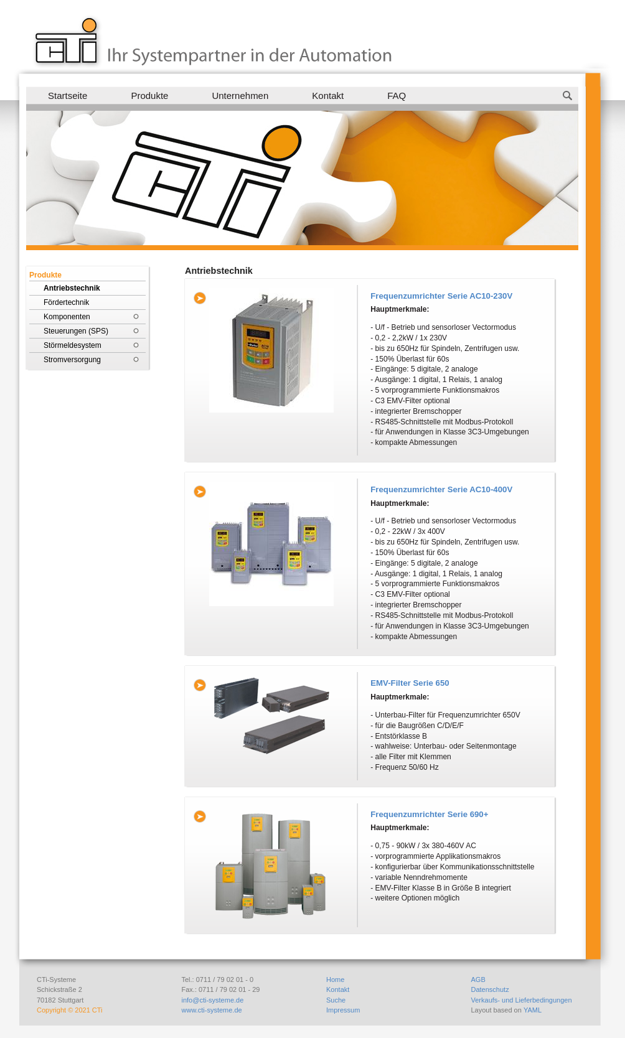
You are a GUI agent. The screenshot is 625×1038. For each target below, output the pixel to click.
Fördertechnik (66, 302)
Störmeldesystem (72, 345)
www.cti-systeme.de (212, 1010)
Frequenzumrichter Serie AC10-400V (441, 489)
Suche (335, 1000)
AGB (478, 979)
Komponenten (67, 316)
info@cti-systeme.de (213, 1000)
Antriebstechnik (72, 288)
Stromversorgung (72, 359)
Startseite (67, 95)
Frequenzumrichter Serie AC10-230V (441, 296)
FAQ (396, 95)
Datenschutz (490, 989)
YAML (533, 1010)
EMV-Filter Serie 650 (409, 683)
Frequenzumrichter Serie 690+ (429, 814)
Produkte (149, 95)
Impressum (343, 1010)
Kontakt (328, 95)
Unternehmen (240, 95)
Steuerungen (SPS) (76, 331)
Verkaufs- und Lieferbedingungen (521, 1000)
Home (335, 979)
